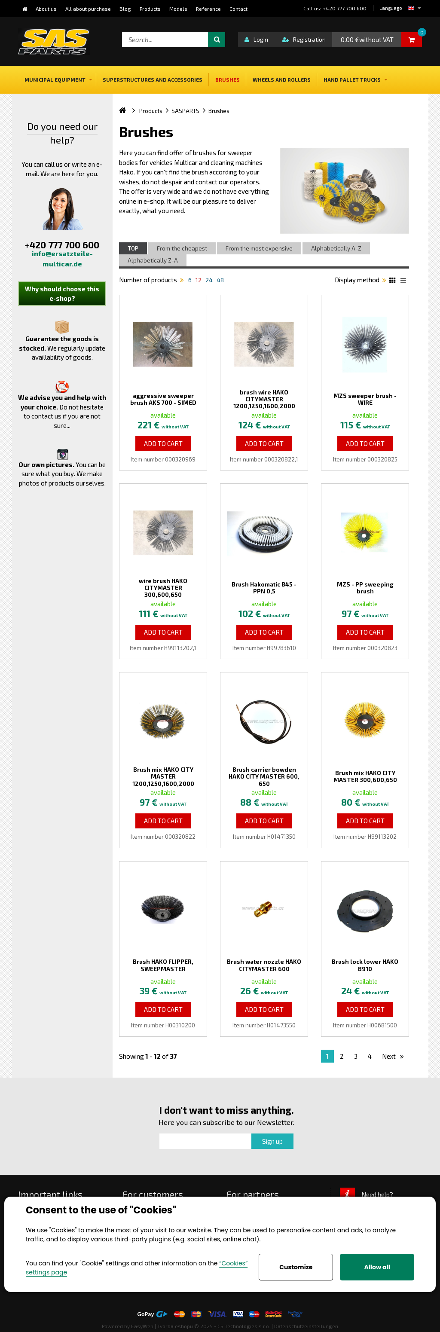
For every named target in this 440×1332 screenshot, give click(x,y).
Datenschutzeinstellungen (306, 1326)
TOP (133, 248)
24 (209, 280)
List (404, 281)
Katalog (393, 281)
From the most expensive (259, 248)
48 (220, 280)
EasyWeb (142, 1326)
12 (199, 280)
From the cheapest (182, 248)
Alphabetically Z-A (153, 260)
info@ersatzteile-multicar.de (62, 258)
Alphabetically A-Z (336, 248)
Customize (295, 1267)
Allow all (377, 1267)
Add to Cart (163, 443)
